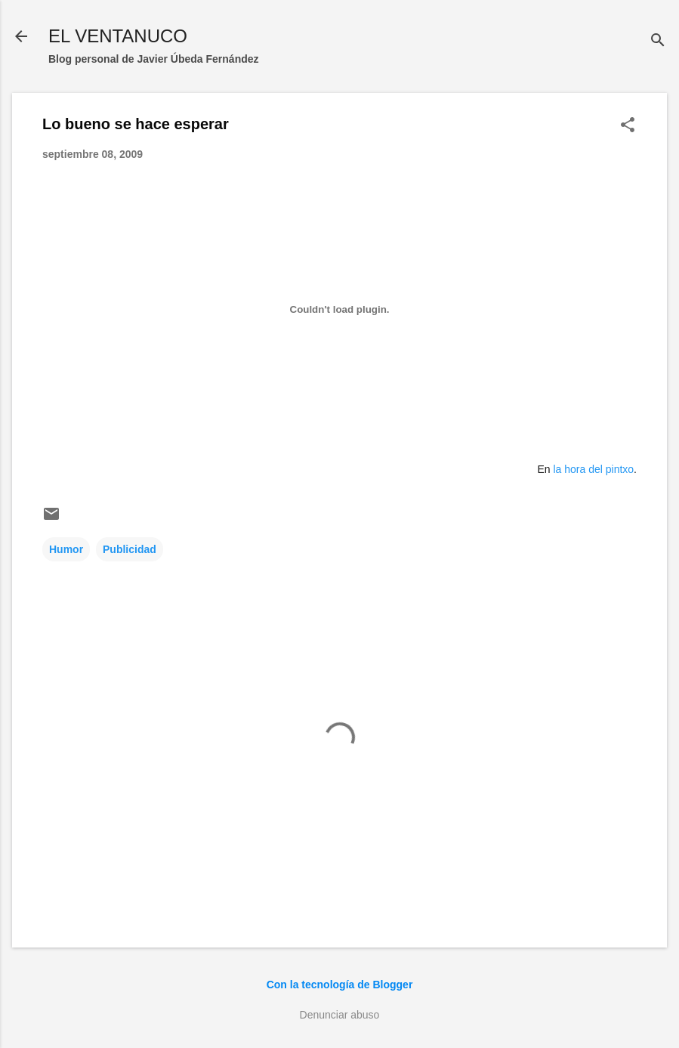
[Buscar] (658, 41)
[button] (628, 126)
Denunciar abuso (340, 1015)
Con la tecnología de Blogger (340, 984)
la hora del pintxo (593, 469)
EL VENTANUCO (117, 36)
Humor (66, 549)
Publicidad (129, 549)
